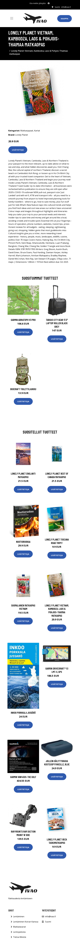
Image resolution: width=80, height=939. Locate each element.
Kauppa (64, 18)
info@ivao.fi (66, 7)
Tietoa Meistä (19, 937)
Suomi (57, 7)
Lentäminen (18, 916)
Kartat (37, 130)
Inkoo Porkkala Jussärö (23, 712)
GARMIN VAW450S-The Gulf (23, 776)
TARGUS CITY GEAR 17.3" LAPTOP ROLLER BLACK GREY (57, 323)
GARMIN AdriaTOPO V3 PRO (23, 319)
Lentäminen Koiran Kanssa (25, 921)
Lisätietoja (18, 150)
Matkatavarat (19, 926)
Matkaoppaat (26, 130)
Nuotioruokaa (23, 541)
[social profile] (49, 3)
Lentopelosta (19, 932)
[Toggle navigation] (11, 18)
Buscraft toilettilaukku (23, 389)
